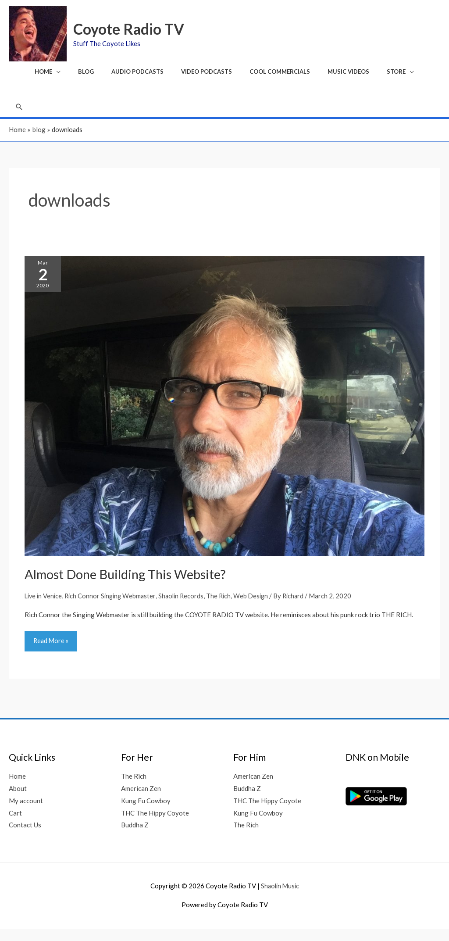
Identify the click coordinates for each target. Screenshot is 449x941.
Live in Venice (44, 607)
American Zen (141, 801)
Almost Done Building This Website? (130, 586)
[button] (19, 117)
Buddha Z (135, 837)
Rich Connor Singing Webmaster (113, 607)
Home (17, 788)
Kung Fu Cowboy (146, 812)
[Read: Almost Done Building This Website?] (224, 417)
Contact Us (25, 837)
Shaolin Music (280, 898)
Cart (15, 825)
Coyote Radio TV (134, 30)
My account (26, 812)
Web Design (259, 607)
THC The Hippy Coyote (155, 825)
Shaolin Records (186, 607)
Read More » (51, 650)
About (18, 801)
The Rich (225, 607)
